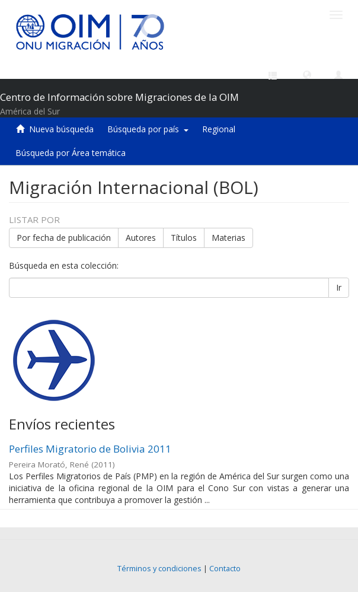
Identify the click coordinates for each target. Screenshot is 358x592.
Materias (228, 237)
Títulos (184, 237)
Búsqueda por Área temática (70, 152)
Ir (338, 287)
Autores (141, 237)
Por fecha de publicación (64, 237)
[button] (307, 74)
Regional (218, 129)
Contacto (225, 569)
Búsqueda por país (147, 129)
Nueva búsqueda (61, 129)
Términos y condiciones (159, 569)
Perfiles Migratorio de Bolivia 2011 (90, 449)
